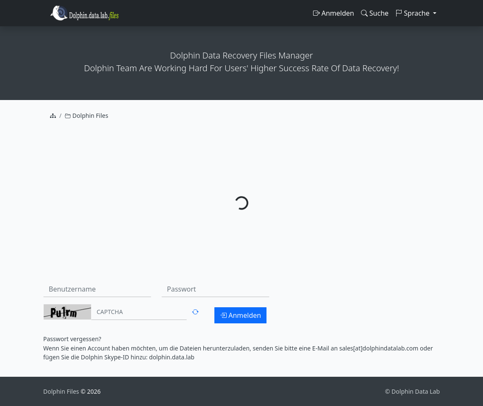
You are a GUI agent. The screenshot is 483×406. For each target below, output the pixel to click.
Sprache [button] (413, 13)
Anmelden (333, 13)
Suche (375, 13)
